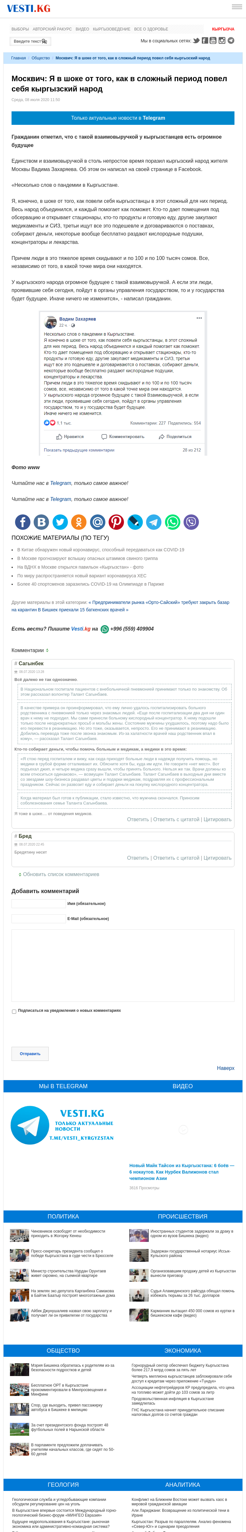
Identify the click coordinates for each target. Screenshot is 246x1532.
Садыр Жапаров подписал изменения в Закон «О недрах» (64, 1500)
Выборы (20, 29)
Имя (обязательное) (86, 903)
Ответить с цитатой (176, 819)
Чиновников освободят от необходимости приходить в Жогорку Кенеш (68, 1233)
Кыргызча (223, 29)
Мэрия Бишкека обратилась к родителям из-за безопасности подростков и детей (53, 1367)
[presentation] (60, 1031)
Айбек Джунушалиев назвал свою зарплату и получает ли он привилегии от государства (71, 1313)
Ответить (138, 819)
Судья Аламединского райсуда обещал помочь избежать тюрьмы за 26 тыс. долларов (182, 1275)
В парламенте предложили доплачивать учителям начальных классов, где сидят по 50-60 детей (57, 1412)
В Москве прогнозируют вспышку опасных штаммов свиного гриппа (87, 558)
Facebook (205, 40)
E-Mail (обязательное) (88, 919)
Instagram (222, 40)
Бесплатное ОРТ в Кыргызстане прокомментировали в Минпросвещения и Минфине (61, 1378)
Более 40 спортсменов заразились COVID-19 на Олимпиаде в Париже (90, 584)
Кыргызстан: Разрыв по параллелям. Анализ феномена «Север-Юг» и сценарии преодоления (181, 1480)
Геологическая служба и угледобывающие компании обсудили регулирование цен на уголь (59, 1458)
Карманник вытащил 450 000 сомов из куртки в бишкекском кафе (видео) (174, 1286)
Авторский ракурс (52, 29)
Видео (82, 29)
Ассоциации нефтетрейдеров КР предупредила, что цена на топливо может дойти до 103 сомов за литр (183, 1389)
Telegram (231, 40)
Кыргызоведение (111, 29)
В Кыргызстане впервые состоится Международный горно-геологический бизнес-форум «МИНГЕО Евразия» (64, 1469)
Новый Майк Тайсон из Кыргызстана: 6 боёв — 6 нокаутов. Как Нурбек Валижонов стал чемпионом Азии (181, 1172)
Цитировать (218, 819)
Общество (41, 58)
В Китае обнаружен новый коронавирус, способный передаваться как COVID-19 (100, 549)
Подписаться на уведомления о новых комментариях (69, 1010)
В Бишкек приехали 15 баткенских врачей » (83, 609)
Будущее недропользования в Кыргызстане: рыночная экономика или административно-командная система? (61, 1480)
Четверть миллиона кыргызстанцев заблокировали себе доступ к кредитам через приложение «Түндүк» (182, 1378)
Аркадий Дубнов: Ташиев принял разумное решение (179, 1489)
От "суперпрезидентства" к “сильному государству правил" (184, 1500)
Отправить (30, 1054)
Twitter (196, 40)
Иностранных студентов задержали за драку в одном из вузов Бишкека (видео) (192, 1233)
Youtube (213, 40)
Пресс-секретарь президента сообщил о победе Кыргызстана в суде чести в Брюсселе (72, 1253)
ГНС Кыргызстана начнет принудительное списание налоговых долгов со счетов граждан (178, 1412)
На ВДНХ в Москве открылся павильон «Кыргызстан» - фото (80, 567)
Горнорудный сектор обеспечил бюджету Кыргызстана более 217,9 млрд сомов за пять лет (180, 1367)
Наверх (225, 1068)
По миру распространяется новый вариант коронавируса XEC (81, 575)
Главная (18, 58)
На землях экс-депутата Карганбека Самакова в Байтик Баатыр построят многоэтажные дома (73, 1293)
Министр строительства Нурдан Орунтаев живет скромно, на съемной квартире (68, 1273)
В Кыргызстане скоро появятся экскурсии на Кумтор (58, 1489)
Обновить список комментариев (61, 874)
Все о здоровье (151, 29)
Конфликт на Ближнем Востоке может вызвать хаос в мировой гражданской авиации (179, 1458)
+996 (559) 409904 (132, 629)
